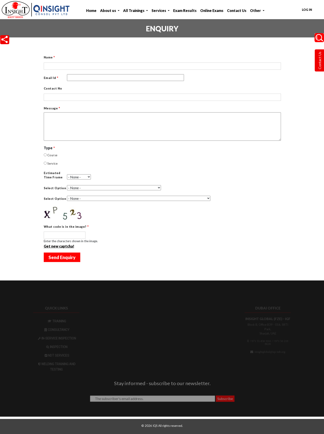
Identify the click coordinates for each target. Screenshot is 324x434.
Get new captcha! (59, 246)
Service (52, 164)
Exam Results (185, 10)
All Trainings (134, 10)
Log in (307, 9)
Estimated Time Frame (53, 176)
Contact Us (236, 10)
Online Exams (211, 10)
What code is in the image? (65, 227)
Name (48, 58)
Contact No (53, 89)
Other (256, 10)
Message (51, 108)
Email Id (50, 78)
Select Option (55, 188)
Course (52, 155)
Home (91, 10)
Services (159, 10)
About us (108, 10)
